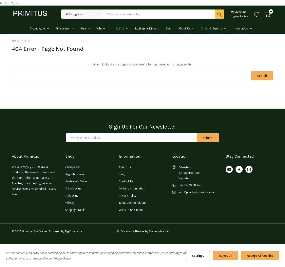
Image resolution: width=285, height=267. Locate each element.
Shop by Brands (75, 210)
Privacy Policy (127, 195)
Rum (83, 28)
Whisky (100, 28)
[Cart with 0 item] (267, 14)
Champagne (37, 28)
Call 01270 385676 (190, 185)
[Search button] (219, 14)
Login (234, 16)
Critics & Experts (211, 28)
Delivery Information (132, 188)
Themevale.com (159, 231)
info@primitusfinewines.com (197, 192)
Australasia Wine (76, 181)
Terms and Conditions (132, 203)
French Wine (73, 188)
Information (240, 28)
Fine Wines (63, 28)
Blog (122, 174)
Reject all (225, 256)
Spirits (120, 28)
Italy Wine (71, 195)
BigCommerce (74, 231)
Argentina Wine (75, 174)
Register (244, 16)
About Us (184, 28)
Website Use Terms (131, 210)
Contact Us (126, 181)
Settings (198, 256)
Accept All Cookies (260, 256)
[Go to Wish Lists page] (256, 14)
